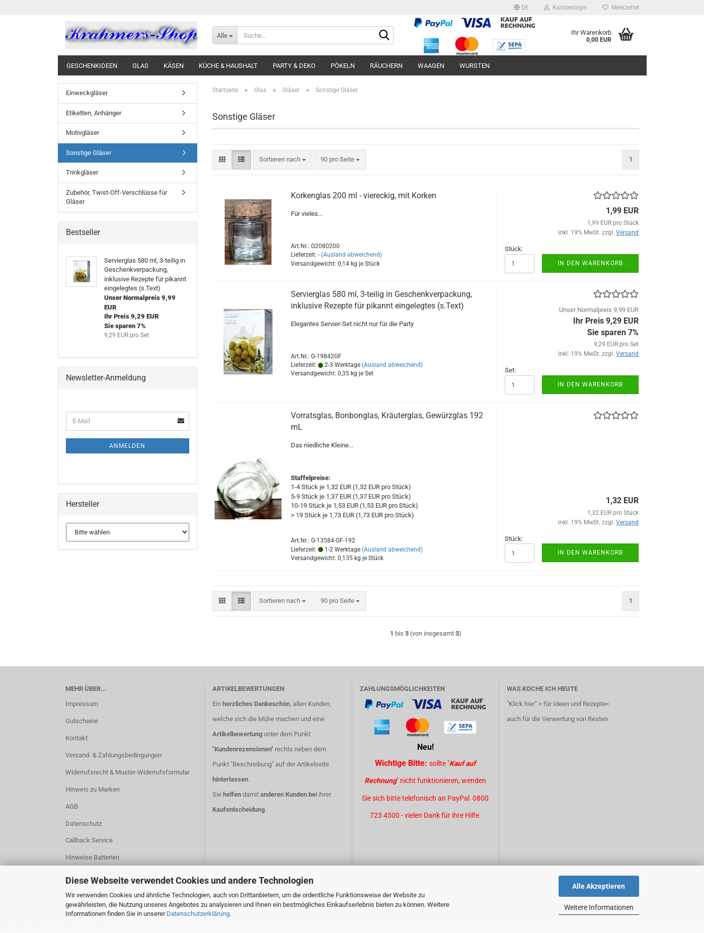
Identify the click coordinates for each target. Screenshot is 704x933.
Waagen (431, 65)
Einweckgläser (87, 93)
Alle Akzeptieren (598, 886)
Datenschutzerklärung (198, 913)
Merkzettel (620, 7)
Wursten (474, 65)
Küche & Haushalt (228, 65)
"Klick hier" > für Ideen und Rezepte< (558, 704)
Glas (140, 65)
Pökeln (343, 65)
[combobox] (282, 160)
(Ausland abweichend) (351, 254)
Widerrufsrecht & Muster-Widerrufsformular (127, 772)
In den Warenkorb (590, 263)
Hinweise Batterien (92, 857)
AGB (71, 806)
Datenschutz (83, 823)
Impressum (81, 704)
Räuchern (386, 65)
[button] (521, 7)
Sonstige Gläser (88, 153)
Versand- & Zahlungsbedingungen (113, 755)
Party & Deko (294, 65)
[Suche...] (224, 35)
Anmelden (127, 445)
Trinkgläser (82, 172)
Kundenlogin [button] (565, 7)
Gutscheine (81, 721)
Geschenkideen (91, 65)
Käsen (174, 65)
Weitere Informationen (599, 907)
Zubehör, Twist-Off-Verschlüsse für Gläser (116, 197)
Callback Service (89, 840)
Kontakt (76, 738)
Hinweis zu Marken (92, 789)
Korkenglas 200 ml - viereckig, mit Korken (363, 195)
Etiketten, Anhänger (93, 113)
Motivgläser (82, 132)
